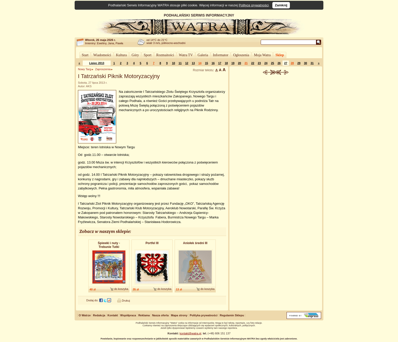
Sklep (279, 55)
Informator (220, 55)
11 (179, 63)
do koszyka (121, 288)
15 (206, 63)
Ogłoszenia (241, 55)
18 (226, 63)
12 (186, 63)
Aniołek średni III (195, 243)
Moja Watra (262, 55)
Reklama (144, 315)
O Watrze (85, 315)
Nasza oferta (160, 315)
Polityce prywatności (254, 5)
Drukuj (126, 300)
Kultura (121, 55)
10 (173, 63)
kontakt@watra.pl (190, 333)
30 (305, 63)
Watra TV (186, 55)
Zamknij (281, 5)
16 (212, 63)
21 (245, 63)
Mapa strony (179, 315)
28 (292, 63)
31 (311, 63)
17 (219, 63)
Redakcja (99, 315)
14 (199, 63)
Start (85, 55)
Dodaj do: (92, 300)
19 (232, 63)
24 (265, 63)
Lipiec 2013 (96, 63)
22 (252, 63)
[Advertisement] (276, 112)
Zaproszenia (103, 69)
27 (285, 63)
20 (239, 63)
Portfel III (151, 243)
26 (278, 63)
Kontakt (113, 315)
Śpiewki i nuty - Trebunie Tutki (109, 245)
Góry (135, 55)
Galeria (203, 55)
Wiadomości (102, 55)
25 (272, 63)
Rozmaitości (165, 55)
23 (259, 63)
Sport (147, 55)
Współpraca (128, 315)
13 (193, 63)
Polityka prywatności (203, 315)
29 (298, 63)
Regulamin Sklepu (232, 315)
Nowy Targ (84, 69)
